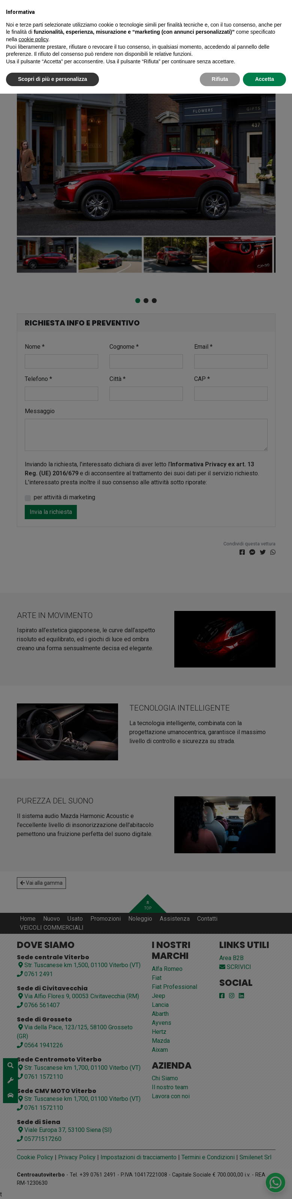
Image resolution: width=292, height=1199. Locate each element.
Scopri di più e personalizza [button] (52, 79)
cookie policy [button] (33, 39)
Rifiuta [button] (220, 79)
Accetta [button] (264, 79)
